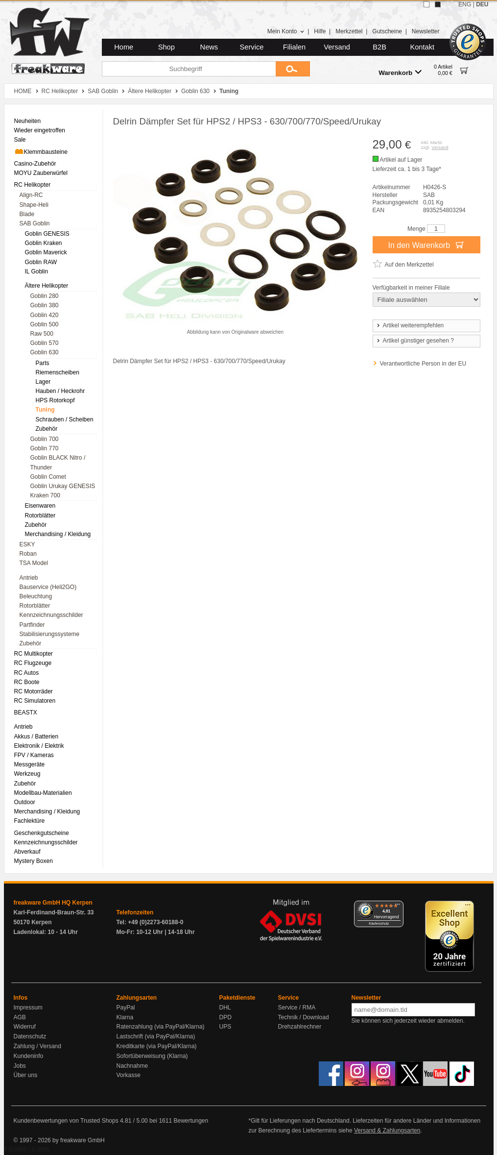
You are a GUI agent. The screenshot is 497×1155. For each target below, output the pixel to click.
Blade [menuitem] (27, 214)
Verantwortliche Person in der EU (423, 363)
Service (252, 47)
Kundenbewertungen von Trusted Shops (66, 1120)
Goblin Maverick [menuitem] (46, 252)
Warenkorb (400, 72)
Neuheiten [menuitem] (27, 121)
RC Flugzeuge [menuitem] (33, 663)
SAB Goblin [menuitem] (35, 223)
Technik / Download (303, 1017)
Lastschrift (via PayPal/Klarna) (156, 1036)
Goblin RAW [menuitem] (41, 262)
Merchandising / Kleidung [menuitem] (58, 534)
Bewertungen (190, 1120)
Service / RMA (297, 1007)
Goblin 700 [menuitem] (44, 439)
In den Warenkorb (426, 244)
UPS (225, 1026)
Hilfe (320, 31)
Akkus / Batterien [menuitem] (36, 736)
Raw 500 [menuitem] (41, 333)
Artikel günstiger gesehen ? (415, 340)
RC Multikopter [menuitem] (33, 653)
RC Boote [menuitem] (27, 682)
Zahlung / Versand (37, 1046)
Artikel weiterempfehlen (410, 325)
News (209, 47)
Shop (166, 47)
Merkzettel (348, 31)
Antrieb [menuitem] (29, 577)
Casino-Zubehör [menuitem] (35, 163)
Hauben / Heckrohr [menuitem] (60, 391)
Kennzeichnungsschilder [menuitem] (51, 615)
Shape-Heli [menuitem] (34, 204)
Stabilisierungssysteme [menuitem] (50, 634)
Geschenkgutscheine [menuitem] (41, 833)
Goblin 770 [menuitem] (44, 448)
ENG (464, 4)
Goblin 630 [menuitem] (44, 352)
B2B (379, 47)
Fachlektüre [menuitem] (29, 820)
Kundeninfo (29, 1056)
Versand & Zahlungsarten (387, 1130)
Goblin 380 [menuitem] (44, 305)
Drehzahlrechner (300, 1026)
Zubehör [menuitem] (47, 428)
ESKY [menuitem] (27, 544)
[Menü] (397, 906)
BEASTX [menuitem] (25, 712)
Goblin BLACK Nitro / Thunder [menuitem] (58, 462)
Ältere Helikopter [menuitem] (47, 285)
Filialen (294, 47)
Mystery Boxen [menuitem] (33, 861)
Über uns (26, 1075)
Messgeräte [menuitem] (29, 764)
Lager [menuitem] (43, 381)
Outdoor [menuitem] (24, 802)
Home (123, 47)
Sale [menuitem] (20, 139)
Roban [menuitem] (28, 553)
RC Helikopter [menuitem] (32, 184)
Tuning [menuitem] (45, 409)
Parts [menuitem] (42, 363)
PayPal (126, 1007)
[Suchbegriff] (189, 68)
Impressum (28, 1007)
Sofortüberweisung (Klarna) (152, 1056)
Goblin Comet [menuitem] (48, 476)
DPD (225, 1017)
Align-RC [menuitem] (31, 195)
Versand (337, 47)
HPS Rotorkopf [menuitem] (55, 400)
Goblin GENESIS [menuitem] (47, 233)
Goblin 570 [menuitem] (44, 343)
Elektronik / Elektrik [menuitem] (39, 745)
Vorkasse (129, 1075)
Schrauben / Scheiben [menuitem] (65, 419)
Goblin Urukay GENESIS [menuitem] (62, 486)
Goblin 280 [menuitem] (44, 296)
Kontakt (422, 47)
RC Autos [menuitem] (26, 672)
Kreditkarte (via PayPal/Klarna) (157, 1046)
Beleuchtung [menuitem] (36, 596)
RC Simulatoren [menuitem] (35, 700)
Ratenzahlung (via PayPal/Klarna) (161, 1026)
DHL (225, 1007)
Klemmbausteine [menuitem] (41, 151)
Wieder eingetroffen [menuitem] (40, 130)
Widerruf (25, 1026)
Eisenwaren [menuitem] (40, 505)
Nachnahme (132, 1065)
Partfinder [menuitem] (32, 624)
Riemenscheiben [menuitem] (57, 372)
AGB (20, 1017)
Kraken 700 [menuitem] (45, 495)
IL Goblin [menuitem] (36, 271)
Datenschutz (30, 1036)
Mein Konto (286, 31)
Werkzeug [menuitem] (27, 773)
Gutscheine (387, 31)
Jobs (20, 1065)
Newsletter (426, 31)
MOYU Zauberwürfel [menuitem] (41, 173)
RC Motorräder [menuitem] (33, 691)
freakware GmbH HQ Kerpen (53, 902)
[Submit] (293, 68)
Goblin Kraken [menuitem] (43, 243)
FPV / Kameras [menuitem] (34, 755)
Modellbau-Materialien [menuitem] (43, 792)
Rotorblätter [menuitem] (40, 515)
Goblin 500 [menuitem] (44, 324)
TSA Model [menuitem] (34, 563)
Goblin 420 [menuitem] (44, 315)
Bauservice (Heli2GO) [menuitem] (48, 587)
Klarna (125, 1017)
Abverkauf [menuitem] (27, 851)
